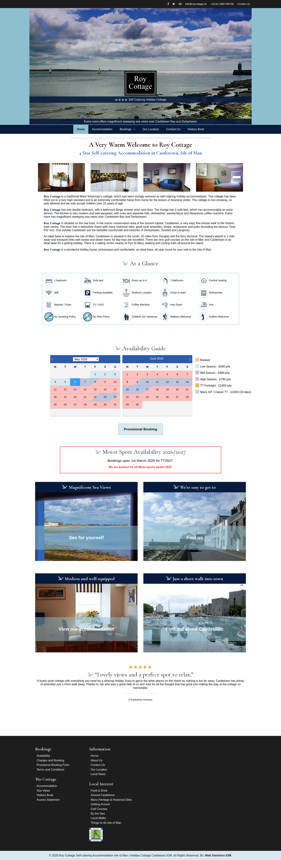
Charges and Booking (50, 760)
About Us (97, 760)
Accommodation (102, 129)
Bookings (126, 129)
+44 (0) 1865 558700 (222, 4)
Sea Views (43, 790)
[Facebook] (168, 4)
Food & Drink (99, 790)
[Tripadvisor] (180, 4)
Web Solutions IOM (218, 855)
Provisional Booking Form (53, 764)
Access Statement (48, 799)
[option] (140, 66)
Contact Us (243, 4)
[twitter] (174, 4)
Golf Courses (99, 808)
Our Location (151, 129)
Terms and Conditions (50, 769)
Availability (43, 755)
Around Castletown (103, 795)
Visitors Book (195, 129)
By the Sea (98, 813)
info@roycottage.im (196, 4)
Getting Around (100, 804)
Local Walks (98, 818)
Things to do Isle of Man (106, 822)
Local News (98, 774)
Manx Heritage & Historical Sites (111, 799)
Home (81, 129)
